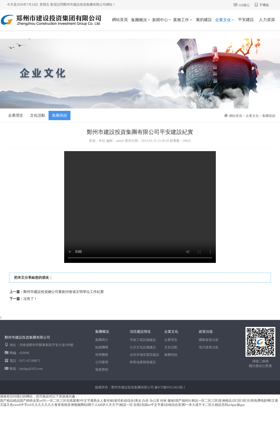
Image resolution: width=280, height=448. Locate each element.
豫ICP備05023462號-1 (169, 387)
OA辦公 (244, 5)
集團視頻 (59, 115)
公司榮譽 (101, 362)
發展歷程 (101, 369)
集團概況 (141, 20)
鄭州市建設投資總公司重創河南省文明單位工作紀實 (63, 292)
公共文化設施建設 (143, 347)
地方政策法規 (208, 347)
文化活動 (37, 115)
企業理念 (15, 115)
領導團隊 (101, 354)
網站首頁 (120, 19)
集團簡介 (101, 340)
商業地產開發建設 (143, 362)
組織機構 (101, 347)
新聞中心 (162, 20)
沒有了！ (30, 299)
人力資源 (267, 19)
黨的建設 (204, 19)
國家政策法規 (208, 340)
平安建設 (246, 19)
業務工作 (183, 20)
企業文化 (225, 20)
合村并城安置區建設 (144, 354)
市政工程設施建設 (143, 340)
